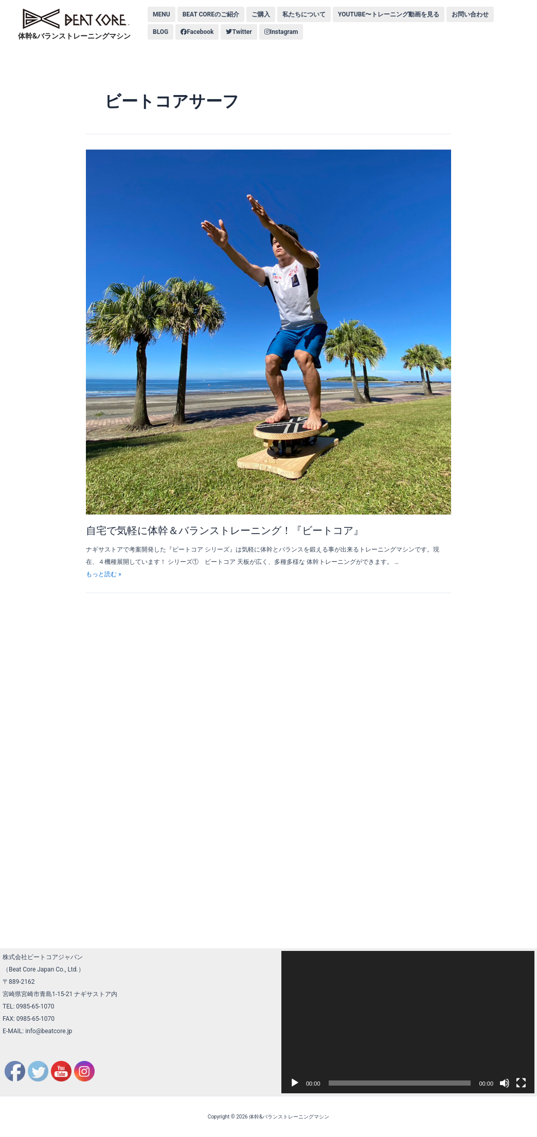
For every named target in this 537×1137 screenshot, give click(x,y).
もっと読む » (103, 574)
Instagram (281, 31)
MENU (161, 14)
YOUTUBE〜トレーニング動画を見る (388, 14)
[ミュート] (504, 1083)
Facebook (197, 31)
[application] (407, 1022)
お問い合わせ (470, 14)
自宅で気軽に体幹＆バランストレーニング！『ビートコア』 (225, 530)
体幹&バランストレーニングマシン (74, 36)
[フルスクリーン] (521, 1083)
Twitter (239, 31)
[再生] (295, 1083)
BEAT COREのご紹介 (211, 14)
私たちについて (304, 14)
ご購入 (261, 14)
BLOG (160, 31)
